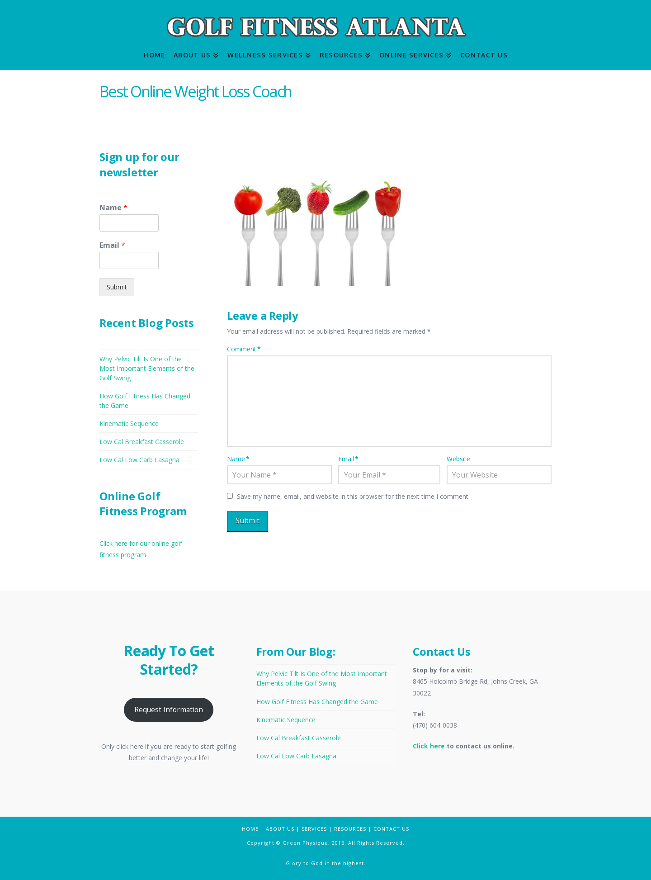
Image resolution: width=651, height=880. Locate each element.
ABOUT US (280, 828)
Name (238, 458)
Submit (117, 287)
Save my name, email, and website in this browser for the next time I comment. (353, 496)
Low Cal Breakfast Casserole (141, 441)
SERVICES (314, 828)
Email (348, 458)
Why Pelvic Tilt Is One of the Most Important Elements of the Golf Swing (146, 368)
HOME (250, 828)
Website (458, 458)
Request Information (168, 709)
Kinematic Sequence (129, 423)
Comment (244, 349)
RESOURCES (350, 828)
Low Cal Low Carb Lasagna (139, 459)
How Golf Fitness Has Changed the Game (317, 701)
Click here (429, 746)
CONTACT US (391, 828)
